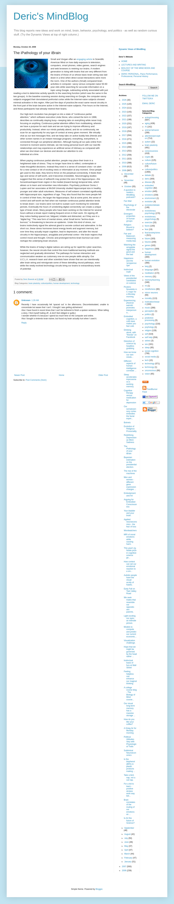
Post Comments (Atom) (36, 380)
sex (146, 344)
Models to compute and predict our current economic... (130, 632)
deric (147, 179)
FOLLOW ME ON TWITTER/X (150, 97)
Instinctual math (128, 270)
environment (150, 198)
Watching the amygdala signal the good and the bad (130, 250)
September (129, 828)
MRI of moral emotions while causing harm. (129, 539)
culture (148, 160)
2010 (124, 163)
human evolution (152, 260)
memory (148, 276)
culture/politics (46, 283)
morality (148, 298)
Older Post (103, 375)
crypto (147, 157)
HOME (124, 61)
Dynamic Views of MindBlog (132, 49)
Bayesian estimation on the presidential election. (130, 462)
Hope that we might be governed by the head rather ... (130, 652)
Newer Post (19, 375)
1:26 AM (35, 300)
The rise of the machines (130, 472)
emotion (148, 191)
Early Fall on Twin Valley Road (130, 591)
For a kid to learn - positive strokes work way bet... (129, 790)
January (128, 861)
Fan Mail (128, 201)
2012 (124, 155)
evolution (149, 201)
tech (147, 360)
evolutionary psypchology (150, 217)
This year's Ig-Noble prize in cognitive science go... (130, 553)
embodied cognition (149, 186)
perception (149, 311)
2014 (124, 147)
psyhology (149, 327)
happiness (149, 249)
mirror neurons (151, 292)
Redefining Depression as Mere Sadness (130, 438)
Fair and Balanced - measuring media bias (130, 237)
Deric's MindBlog (50, 16)
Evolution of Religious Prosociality (130, 428)
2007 (124, 866)
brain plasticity (34, 283)
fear (146, 229)
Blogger (99, 889)
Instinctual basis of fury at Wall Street (130, 664)
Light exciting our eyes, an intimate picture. (130, 619)
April (126, 850)
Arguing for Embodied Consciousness (130, 503)
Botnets (127, 422)
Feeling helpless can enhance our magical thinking (130, 677)
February (128, 858)
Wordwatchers (130, 530)
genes (147, 245)
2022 (124, 116)
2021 (124, 119)
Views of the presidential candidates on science (130, 279)
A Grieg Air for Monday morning (130, 730)
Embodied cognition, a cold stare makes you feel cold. (130, 321)
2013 (124, 151)
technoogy (149, 367)
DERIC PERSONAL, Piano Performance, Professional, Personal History (139, 75)
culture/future (151, 164)
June (126, 842)
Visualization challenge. (130, 641)
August (127, 834)
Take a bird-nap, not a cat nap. (129, 777)
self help (148, 337)
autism (148, 142)
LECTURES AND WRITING (133, 65)
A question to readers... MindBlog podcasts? (130, 193)
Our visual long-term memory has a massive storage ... (129, 709)
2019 (124, 127)
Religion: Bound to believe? (129, 227)
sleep (147, 347)
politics (148, 314)
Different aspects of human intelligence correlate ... (130, 366)
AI (146, 127)
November (129, 180)
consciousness (151, 151)
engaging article (84, 59)
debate (148, 175)
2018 (124, 131)
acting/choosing (152, 117)
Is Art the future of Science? (129, 820)
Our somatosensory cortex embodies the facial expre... (130, 412)
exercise (148, 222)
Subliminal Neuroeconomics (130, 753)
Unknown (25, 300)
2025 (124, 104)
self (146, 334)
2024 (124, 108)
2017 (124, 135)
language (149, 270)
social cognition (152, 351)
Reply (24, 323)
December (129, 174)
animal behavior (152, 130)
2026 (124, 100)
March (127, 854)
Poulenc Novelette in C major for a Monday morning (130, 292)
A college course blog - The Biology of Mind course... (130, 693)
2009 (124, 166)
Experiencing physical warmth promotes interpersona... (130, 306)
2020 (124, 123)
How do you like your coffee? (129, 721)
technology (75, 283)
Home (61, 375)
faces (147, 226)
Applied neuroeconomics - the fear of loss (130, 523)
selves (148, 341)
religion (148, 330)
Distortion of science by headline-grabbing (130, 345)
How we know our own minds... (130, 354)
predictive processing (150, 319)
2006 (124, 870)
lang (147, 266)
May (126, 846)
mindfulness (150, 289)
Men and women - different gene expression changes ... (130, 483)
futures (148, 242)
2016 (124, 139)
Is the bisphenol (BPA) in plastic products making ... (129, 765)
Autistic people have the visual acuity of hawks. (130, 580)
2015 (124, 143)
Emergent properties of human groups (129, 217)
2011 (124, 159)
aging (147, 123)
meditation (149, 273)
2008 (124, 170)
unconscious (150, 370)
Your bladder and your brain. (129, 513)
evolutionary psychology (150, 212)
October (128, 186)
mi (146, 286)
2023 (124, 112)
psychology (150, 324)
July (126, 838)
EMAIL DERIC (148, 103)
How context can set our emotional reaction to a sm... (130, 566)
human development (61, 283)
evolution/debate (152, 205)
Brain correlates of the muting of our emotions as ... (129, 807)
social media (150, 357)
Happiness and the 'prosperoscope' (130, 262)
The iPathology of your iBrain (130, 450)
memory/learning (152, 280)
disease (148, 182)
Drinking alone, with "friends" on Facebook (130, 333)
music (147, 308)
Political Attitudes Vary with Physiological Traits (130, 742)
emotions (149, 195)
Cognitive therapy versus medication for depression (130, 396)
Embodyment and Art (130, 494)
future (147, 238)
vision (147, 374)
